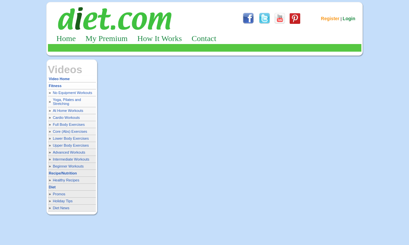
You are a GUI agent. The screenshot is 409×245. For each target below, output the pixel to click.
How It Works (159, 38)
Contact (203, 38)
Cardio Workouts (66, 118)
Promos (59, 194)
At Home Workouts (68, 111)
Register (330, 18)
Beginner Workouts (68, 166)
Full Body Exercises (69, 124)
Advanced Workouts (69, 152)
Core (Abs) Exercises (70, 131)
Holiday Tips (63, 201)
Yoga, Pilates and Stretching (67, 102)
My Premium (107, 38)
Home (66, 38)
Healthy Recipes (66, 180)
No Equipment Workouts (72, 93)
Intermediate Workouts (71, 159)
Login (349, 18)
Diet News (61, 208)
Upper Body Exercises (71, 145)
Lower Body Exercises (71, 138)
